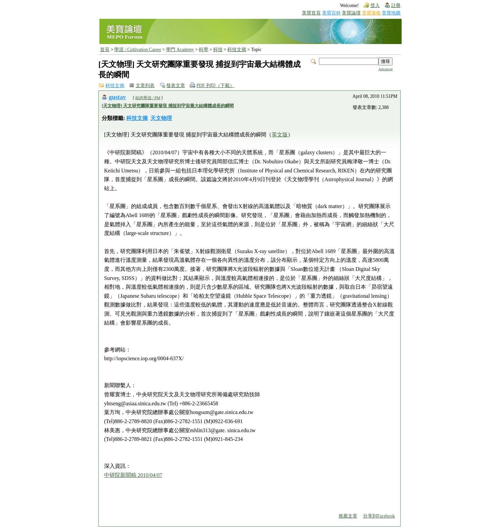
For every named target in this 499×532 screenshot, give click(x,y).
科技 (218, 49)
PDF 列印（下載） (215, 85)
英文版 (280, 134)
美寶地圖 (391, 12)
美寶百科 (331, 12)
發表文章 (175, 85)
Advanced (385, 69)
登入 (375, 5)
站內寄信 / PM (148, 97)
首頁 (104, 49)
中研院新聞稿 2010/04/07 (133, 475)
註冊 (396, 5)
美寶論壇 (351, 12)
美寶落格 (371, 12)
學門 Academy (180, 49)
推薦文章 (347, 516)
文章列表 (145, 85)
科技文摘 (236, 49)
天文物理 (161, 118)
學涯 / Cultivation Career (137, 49)
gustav (117, 97)
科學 (203, 49)
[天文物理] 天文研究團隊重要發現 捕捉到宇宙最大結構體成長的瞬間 (168, 105)
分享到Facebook (379, 516)
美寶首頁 (311, 12)
